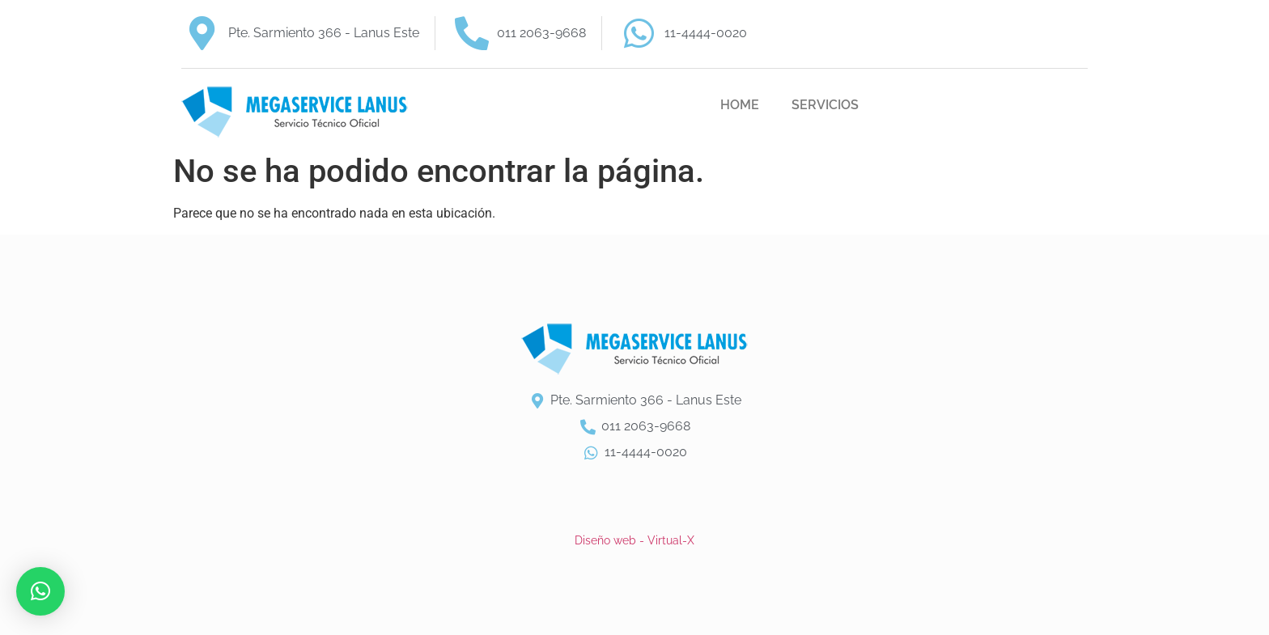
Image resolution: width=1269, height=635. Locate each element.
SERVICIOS (825, 104)
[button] (40, 591)
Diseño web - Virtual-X (634, 540)
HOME (739, 104)
